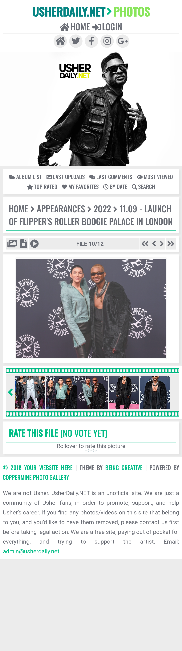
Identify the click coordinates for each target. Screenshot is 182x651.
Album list (25, 177)
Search (143, 186)
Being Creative (124, 467)
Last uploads (66, 177)
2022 (102, 208)
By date (115, 186)
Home (75, 26)
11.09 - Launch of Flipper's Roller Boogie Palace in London (91, 215)
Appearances (61, 208)
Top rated (42, 186)
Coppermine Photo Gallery (36, 477)
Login (107, 26)
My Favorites (80, 186)
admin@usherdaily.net (31, 551)
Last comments (110, 177)
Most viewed (155, 177)
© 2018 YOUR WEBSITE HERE (38, 467)
